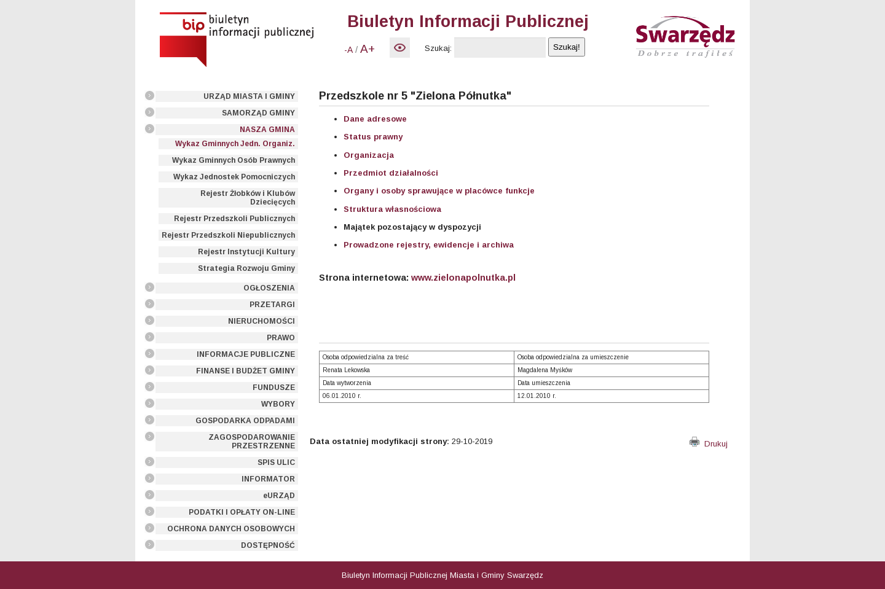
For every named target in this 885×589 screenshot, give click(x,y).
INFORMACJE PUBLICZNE (246, 354)
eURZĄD (279, 495)
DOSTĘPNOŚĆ (268, 545)
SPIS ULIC (276, 462)
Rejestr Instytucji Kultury (246, 252)
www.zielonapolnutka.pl (463, 278)
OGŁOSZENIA (269, 288)
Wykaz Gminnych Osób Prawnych (233, 160)
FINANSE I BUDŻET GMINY (245, 371)
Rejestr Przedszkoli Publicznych (234, 218)
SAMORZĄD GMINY (258, 113)
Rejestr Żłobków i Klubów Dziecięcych (247, 197)
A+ (367, 48)
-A (348, 50)
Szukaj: (438, 48)
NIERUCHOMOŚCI (261, 321)
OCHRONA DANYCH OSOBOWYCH (231, 529)
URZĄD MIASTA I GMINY (249, 96)
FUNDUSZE (274, 387)
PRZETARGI (272, 304)
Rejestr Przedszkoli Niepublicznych (228, 235)
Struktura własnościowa (392, 209)
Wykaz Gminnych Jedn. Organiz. (235, 143)
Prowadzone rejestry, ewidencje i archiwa (429, 244)
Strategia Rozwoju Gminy (246, 268)
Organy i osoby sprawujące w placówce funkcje (439, 190)
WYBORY (278, 404)
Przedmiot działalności (391, 172)
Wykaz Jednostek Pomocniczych (234, 177)
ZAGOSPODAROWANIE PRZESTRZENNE (251, 441)
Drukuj (709, 443)
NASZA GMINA (267, 129)
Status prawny (373, 136)
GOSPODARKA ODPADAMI (245, 420)
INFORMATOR (268, 479)
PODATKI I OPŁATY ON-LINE (242, 512)
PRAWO (281, 338)
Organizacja (369, 155)
